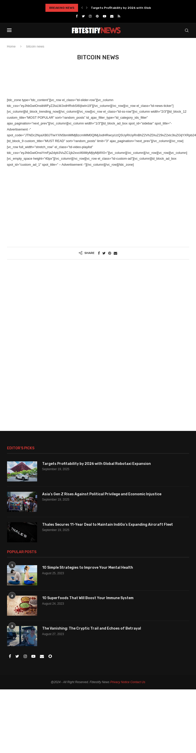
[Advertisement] (98, 81)
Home (11, 46)
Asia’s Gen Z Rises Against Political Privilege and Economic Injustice (101, 494)
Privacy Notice (119, 682)
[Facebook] (77, 16)
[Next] (87, 8)
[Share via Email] (115, 253)
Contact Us (137, 682)
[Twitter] (83, 16)
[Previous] (82, 8)
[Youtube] (104, 16)
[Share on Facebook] (99, 253)
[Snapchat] (50, 656)
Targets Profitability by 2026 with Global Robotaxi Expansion (138, 8)
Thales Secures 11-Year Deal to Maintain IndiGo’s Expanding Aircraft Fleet (107, 524)
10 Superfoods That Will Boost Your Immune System (88, 598)
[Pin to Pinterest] (109, 253)
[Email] (111, 16)
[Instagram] (90, 16)
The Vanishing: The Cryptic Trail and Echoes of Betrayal (91, 628)
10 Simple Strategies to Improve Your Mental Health (87, 567)
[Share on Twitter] (104, 253)
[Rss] (119, 16)
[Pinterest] (97, 16)
